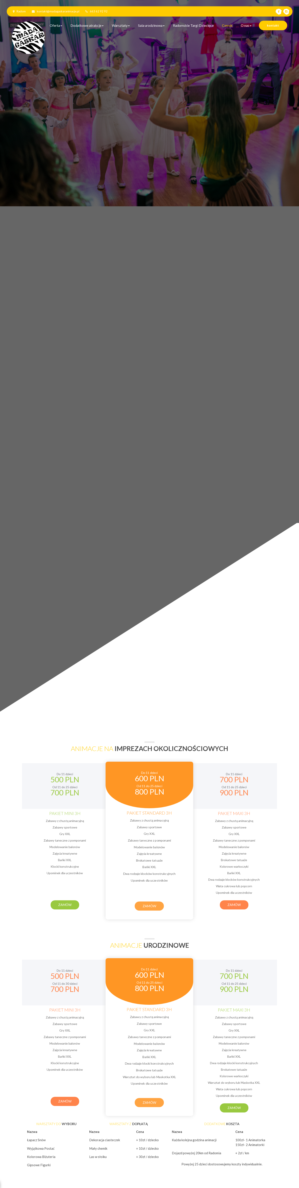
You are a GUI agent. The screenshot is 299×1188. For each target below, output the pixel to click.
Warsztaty (121, 25)
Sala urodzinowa (151, 25)
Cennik (227, 25)
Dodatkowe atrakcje (87, 25)
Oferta (56, 25)
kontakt (273, 25)
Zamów (65, 905)
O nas (246, 25)
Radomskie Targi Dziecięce (193, 25)
